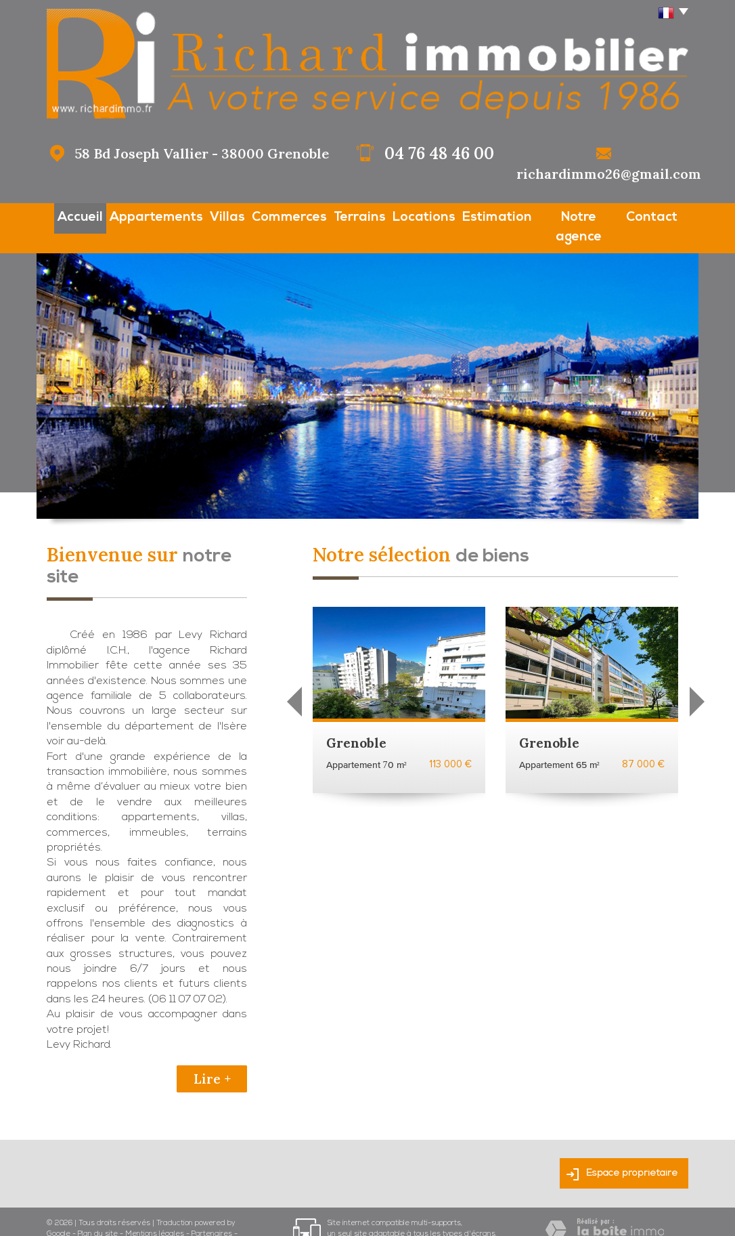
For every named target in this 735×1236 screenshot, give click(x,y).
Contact (665, 216)
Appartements (144, 216)
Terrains (359, 216)
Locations (429, 216)
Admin (58, 1220)
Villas (217, 216)
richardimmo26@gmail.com (608, 173)
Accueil (66, 216)
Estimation (505, 216)
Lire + (212, 1054)
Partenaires (212, 1210)
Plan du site (98, 1210)
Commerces (285, 216)
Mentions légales (154, 1210)
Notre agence (589, 216)
